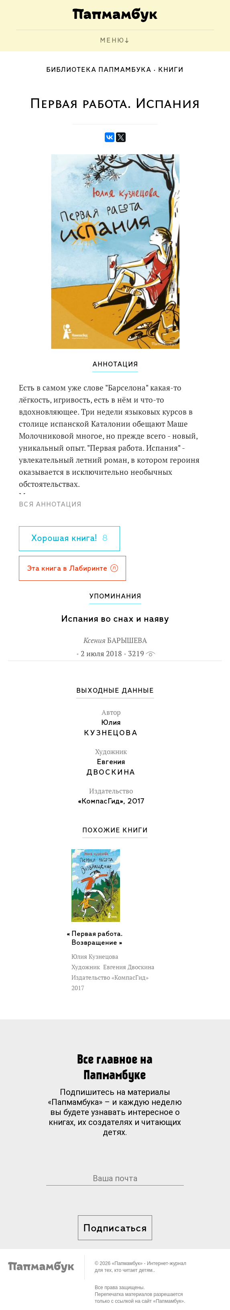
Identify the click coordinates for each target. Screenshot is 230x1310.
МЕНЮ (112, 41)
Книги (170, 70)
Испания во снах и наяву (115, 619)
